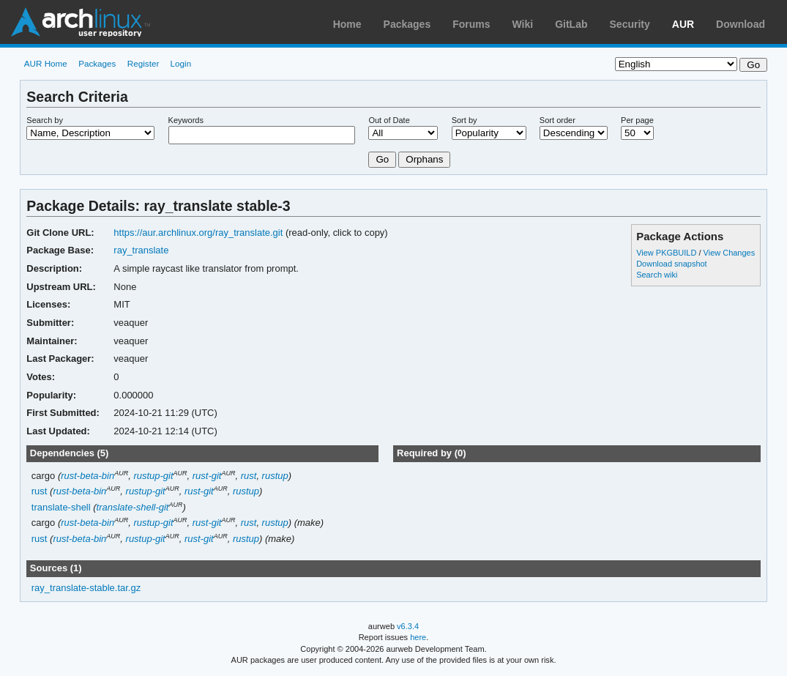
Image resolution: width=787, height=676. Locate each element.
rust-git (207, 475)
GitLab (571, 24)
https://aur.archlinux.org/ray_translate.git (198, 232)
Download (740, 24)
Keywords (186, 120)
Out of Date (388, 120)
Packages (407, 24)
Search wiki (656, 274)
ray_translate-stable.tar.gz (86, 587)
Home (347, 24)
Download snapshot (671, 263)
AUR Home (45, 63)
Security (630, 24)
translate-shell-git (133, 507)
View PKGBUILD (667, 252)
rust (249, 475)
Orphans (424, 159)
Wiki (523, 24)
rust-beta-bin (87, 475)
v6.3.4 (408, 626)
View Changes (730, 252)
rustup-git (153, 475)
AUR (683, 24)
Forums (471, 24)
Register (143, 63)
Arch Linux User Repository (80, 22)
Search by (44, 120)
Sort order (557, 120)
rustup (275, 475)
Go (382, 159)
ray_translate (140, 250)
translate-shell (61, 507)
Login (181, 63)
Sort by (464, 120)
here (418, 637)
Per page (637, 120)
